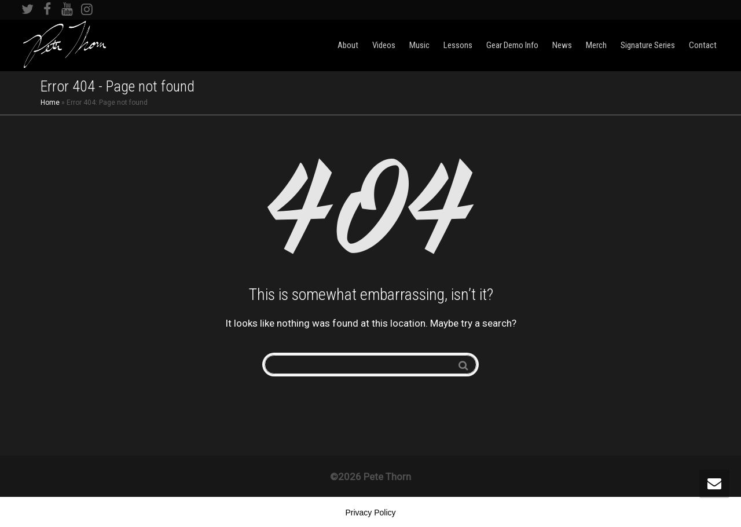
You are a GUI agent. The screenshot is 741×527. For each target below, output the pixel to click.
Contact (703, 45)
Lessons (457, 45)
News (562, 45)
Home (50, 102)
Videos (383, 45)
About (348, 45)
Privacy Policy (370, 512)
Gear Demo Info (512, 45)
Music (419, 45)
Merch (596, 45)
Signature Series (648, 45)
